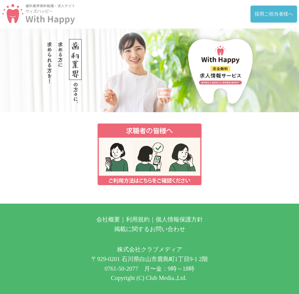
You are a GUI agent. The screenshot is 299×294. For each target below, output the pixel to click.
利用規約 (138, 219)
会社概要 (108, 219)
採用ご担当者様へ (274, 14)
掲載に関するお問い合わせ (149, 229)
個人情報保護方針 (179, 219)
